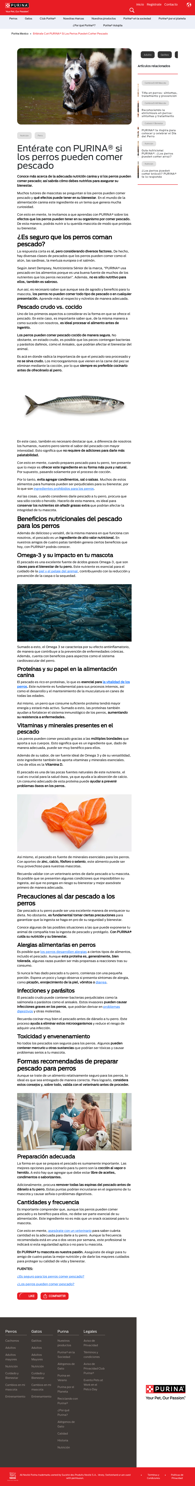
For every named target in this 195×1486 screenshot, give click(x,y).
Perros (13, 18)
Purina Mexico (19, 33)
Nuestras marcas (73, 18)
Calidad (63, 1433)
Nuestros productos (104, 18)
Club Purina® (48, 18)
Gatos (28, 18)
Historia (63, 1440)
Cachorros (12, 1340)
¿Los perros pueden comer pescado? (45, 1284)
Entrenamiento (15, 1396)
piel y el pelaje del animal (58, 571)
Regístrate (154, 4)
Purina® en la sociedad (137, 18)
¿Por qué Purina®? (84, 25)
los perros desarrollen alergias (63, 951)
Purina (63, 1331)
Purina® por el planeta (172, 18)
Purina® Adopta (112, 25)
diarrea (101, 982)
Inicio (140, 4)
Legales (90, 1331)
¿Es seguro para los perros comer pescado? (50, 1276)
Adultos (10, 1347)
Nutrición (11, 1366)
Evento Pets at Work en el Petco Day (93, 1384)
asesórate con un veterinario (70, 1230)
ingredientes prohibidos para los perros (64, 488)
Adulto (148, 54)
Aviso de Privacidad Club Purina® (94, 1368)
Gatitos (165, 54)
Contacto (171, 4)
